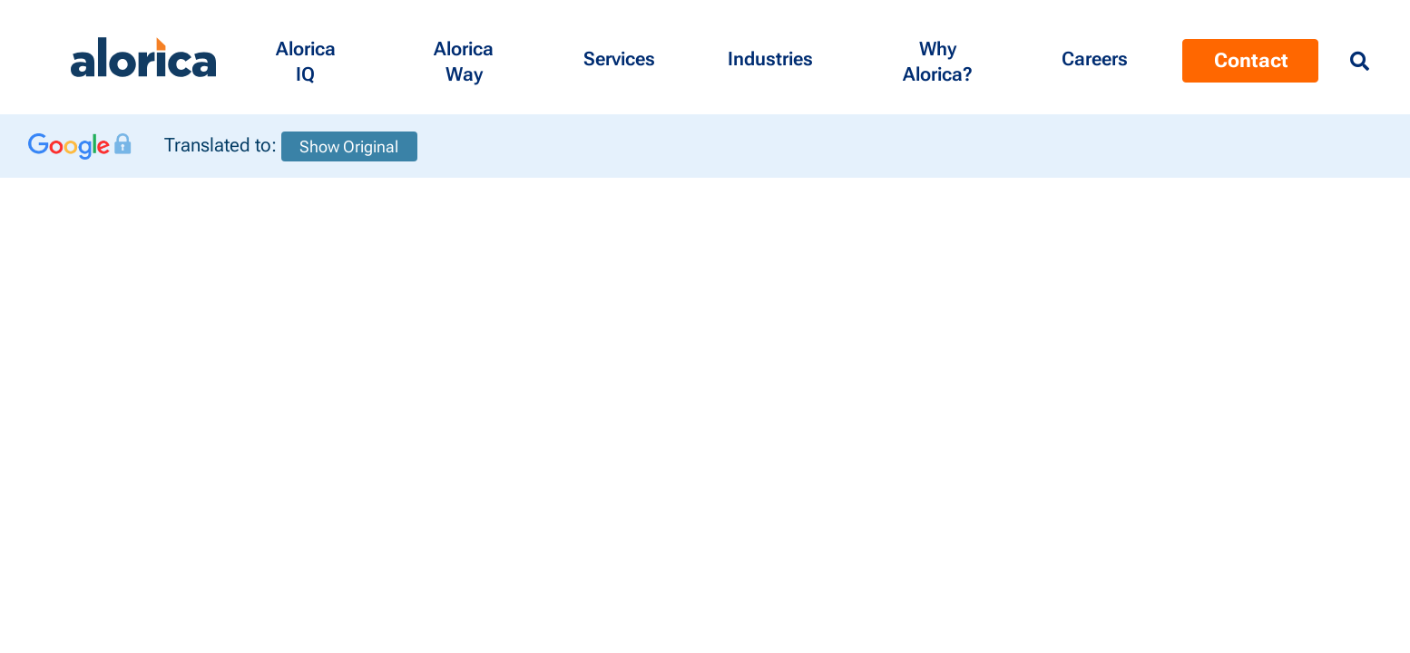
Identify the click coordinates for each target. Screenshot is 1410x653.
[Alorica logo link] (143, 57)
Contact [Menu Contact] (1251, 60)
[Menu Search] (1359, 61)
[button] (305, 57)
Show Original (348, 146)
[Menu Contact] (1094, 57)
